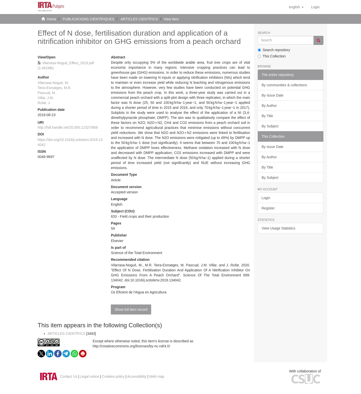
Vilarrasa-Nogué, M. (53, 83)
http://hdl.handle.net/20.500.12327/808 (68, 127)
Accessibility (136, 376)
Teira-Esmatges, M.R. (54, 88)
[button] (296, 7)
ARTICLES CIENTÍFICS (139, 19)
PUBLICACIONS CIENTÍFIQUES (88, 19)
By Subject (270, 126)
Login (266, 198)
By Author (269, 106)
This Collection (272, 56)
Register (268, 208)
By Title (267, 116)
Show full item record (131, 309)
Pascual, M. (47, 93)
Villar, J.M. (46, 98)
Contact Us (68, 376)
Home (51, 19)
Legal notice (89, 376)
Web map (156, 376)
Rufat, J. (44, 103)
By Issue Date (273, 95)
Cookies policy (113, 376)
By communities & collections (284, 85)
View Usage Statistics (278, 228)
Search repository (274, 50)
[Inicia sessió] (315, 7)
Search (264, 33)
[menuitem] (315, 7)
